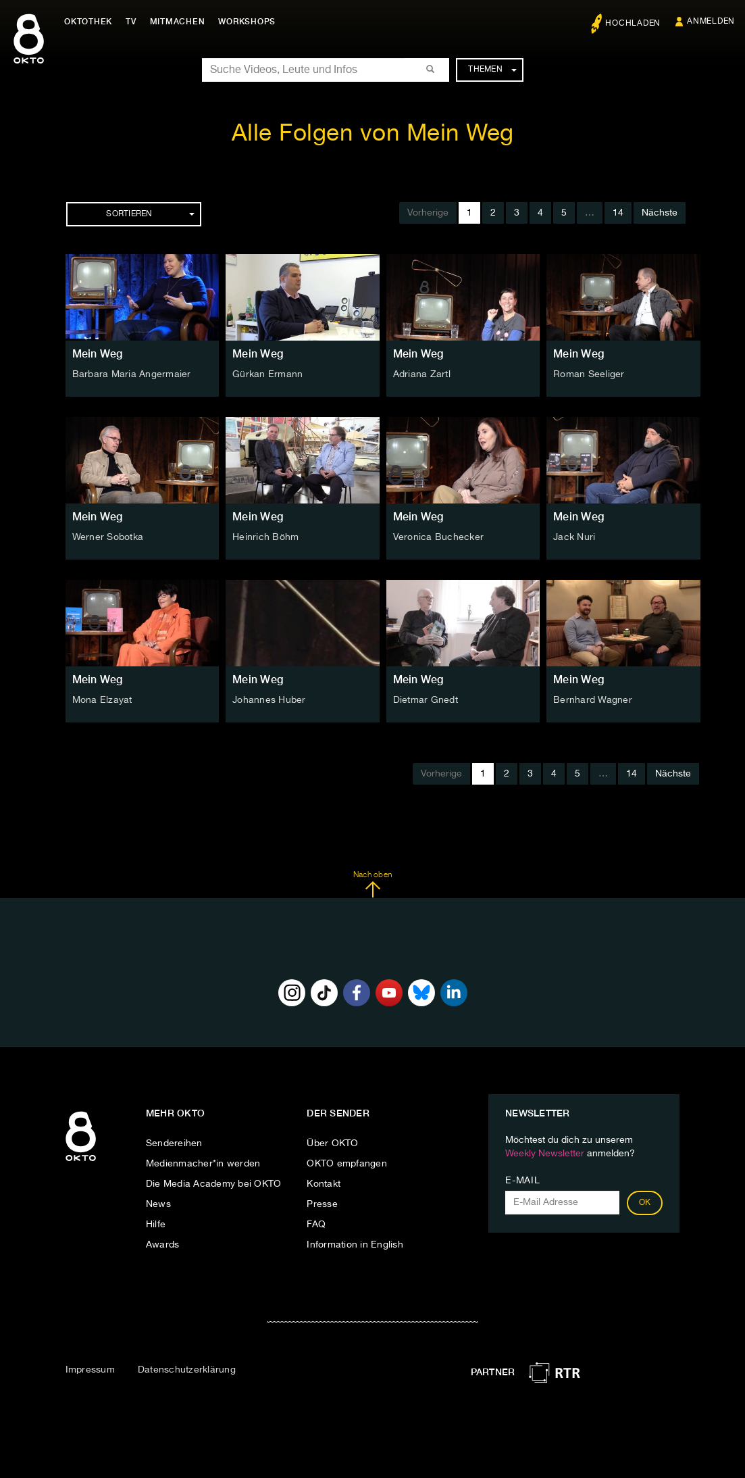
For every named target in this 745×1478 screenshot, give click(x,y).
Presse (322, 1204)
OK (645, 1203)
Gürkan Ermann (267, 374)
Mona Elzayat (102, 700)
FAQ (316, 1224)
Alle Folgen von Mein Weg (373, 134)
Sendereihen (174, 1143)
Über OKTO (332, 1143)
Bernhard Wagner (592, 700)
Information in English (355, 1245)
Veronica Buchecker (438, 537)
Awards (163, 1245)
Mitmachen (177, 21)
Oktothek (88, 21)
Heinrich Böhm (265, 537)
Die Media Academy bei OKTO (214, 1184)
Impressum (90, 1370)
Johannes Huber (269, 700)
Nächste (659, 213)
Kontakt (323, 1184)
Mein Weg (97, 353)
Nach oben (372, 884)
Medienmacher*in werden (203, 1163)
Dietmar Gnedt (425, 700)
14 (618, 213)
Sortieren (150, 214)
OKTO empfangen (347, 1163)
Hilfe (155, 1224)
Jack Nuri (574, 537)
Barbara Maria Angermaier (131, 374)
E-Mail (522, 1180)
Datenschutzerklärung (187, 1370)
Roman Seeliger (589, 374)
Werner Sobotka (108, 537)
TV (131, 21)
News (158, 1204)
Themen (492, 70)
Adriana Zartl (422, 374)
